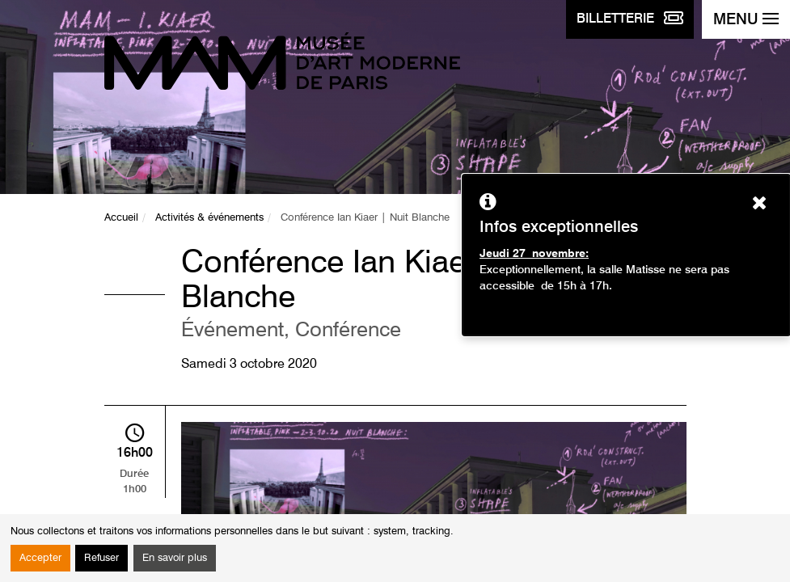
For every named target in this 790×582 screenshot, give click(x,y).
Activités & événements (209, 218)
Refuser (101, 558)
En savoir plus (174, 558)
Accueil (121, 218)
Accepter (40, 558)
